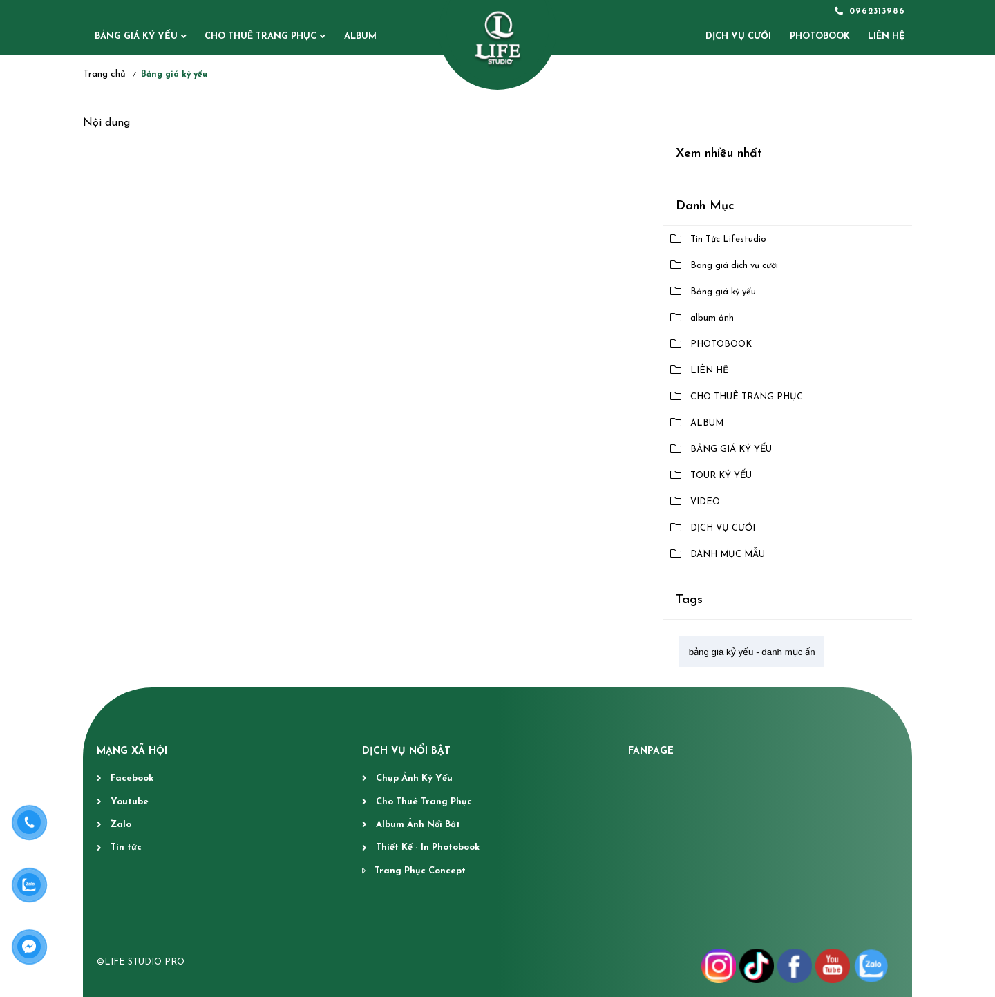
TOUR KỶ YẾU (721, 475)
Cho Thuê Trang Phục (424, 801)
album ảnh (712, 318)
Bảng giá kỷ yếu (723, 291)
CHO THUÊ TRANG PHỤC (260, 36)
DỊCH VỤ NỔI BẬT (406, 751)
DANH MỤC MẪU (727, 554)
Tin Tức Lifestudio (728, 239)
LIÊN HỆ (709, 370)
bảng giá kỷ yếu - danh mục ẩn (752, 652)
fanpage (651, 751)
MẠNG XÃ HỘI (132, 751)
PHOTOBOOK (721, 344)
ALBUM (360, 36)
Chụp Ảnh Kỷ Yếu (414, 778)
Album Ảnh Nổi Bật (418, 824)
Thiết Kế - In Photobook (428, 847)
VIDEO (705, 501)
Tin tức (126, 847)
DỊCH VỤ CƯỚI (722, 528)
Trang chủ (104, 74)
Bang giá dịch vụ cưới (734, 265)
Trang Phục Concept (420, 870)
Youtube (130, 801)
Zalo (121, 824)
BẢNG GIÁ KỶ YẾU (136, 36)
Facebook (132, 778)
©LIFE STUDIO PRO (140, 962)
